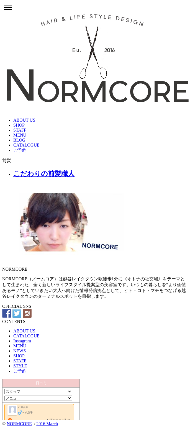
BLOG (19, 140)
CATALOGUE (26, 145)
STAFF (19, 130)
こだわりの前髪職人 (44, 173)
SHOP (19, 125)
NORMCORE (19, 423)
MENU (19, 135)
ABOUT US (24, 120)
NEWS (19, 350)
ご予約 (20, 150)
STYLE (20, 365)
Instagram (22, 341)
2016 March (47, 423)
